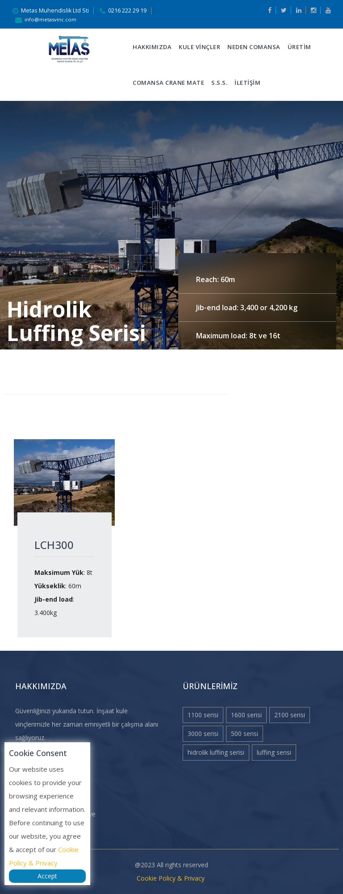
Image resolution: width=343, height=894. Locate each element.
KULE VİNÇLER (199, 47)
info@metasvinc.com (50, 19)
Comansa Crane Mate (168, 83)
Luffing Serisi (274, 752)
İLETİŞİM (247, 83)
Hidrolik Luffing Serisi (216, 752)
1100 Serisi (203, 715)
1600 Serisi (246, 715)
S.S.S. (219, 83)
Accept (47, 876)
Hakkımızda (152, 47)
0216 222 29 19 (127, 10)
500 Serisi (244, 733)
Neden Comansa (253, 47)
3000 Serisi (203, 733)
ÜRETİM (299, 47)
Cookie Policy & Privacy (171, 878)
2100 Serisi (289, 715)
